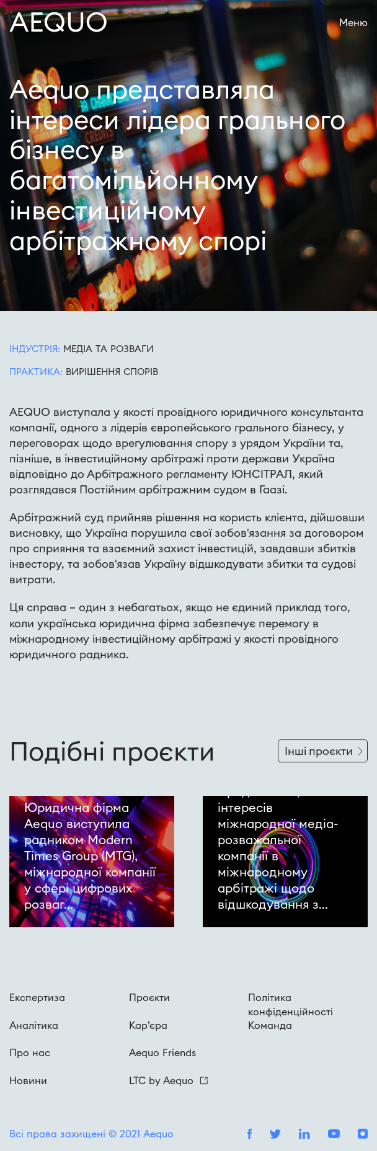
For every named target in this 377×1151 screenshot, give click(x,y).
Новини (28, 1080)
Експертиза (37, 997)
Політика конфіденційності (290, 1004)
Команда (270, 1025)
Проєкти (149, 997)
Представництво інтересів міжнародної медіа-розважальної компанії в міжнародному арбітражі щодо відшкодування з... (278, 853)
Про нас (29, 1052)
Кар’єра (148, 1025)
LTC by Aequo (168, 1080)
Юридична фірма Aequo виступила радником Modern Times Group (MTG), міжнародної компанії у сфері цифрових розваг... (90, 861)
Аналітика (33, 1025)
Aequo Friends (162, 1052)
